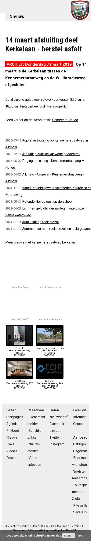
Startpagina (14, 417)
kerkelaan (69, 242)
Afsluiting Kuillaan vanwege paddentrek (51, 154)
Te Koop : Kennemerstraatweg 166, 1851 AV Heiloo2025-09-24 (49, 383)
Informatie (80, 417)
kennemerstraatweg (46, 242)
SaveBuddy (81, 512)
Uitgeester (81, 451)
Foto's (10, 458)
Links (10, 444)
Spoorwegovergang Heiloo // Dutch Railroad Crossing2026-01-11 (50, 350)
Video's (11, 451)
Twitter (55, 437)
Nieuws (17, 17)
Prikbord (12, 431)
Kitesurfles (81, 505)
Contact (78, 424)
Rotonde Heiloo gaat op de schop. (47, 202)
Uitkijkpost (81, 444)
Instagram (57, 444)
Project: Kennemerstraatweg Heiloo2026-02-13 (19, 350)
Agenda (12, 424)
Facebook (57, 424)
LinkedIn (56, 431)
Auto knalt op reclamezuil (40, 222)
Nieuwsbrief (59, 417)
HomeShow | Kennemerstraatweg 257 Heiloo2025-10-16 (19, 383)
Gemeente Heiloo (65, 120)
